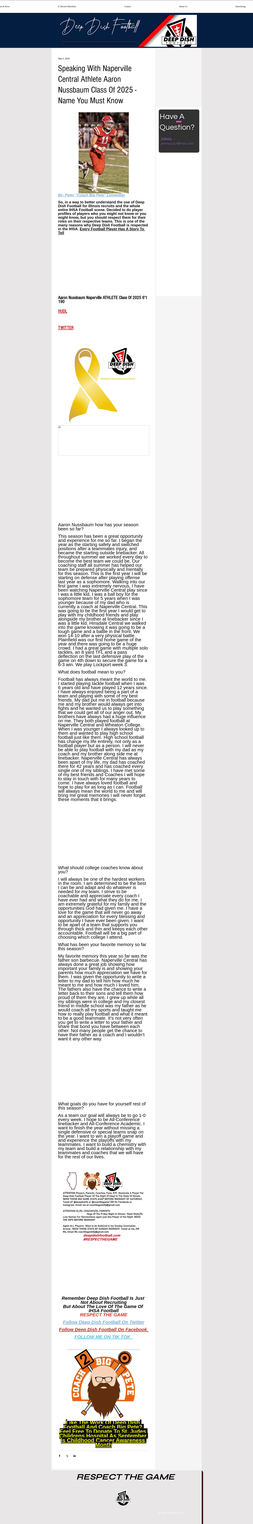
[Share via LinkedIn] (74, 1455)
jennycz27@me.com (177, 143)
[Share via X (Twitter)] (67, 1455)
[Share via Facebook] (59, 1455)
